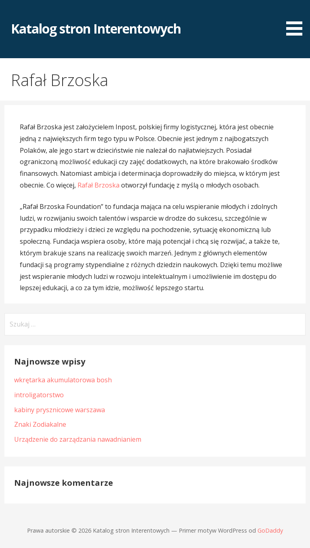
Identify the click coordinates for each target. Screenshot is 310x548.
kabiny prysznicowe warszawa (59, 409)
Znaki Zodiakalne (40, 424)
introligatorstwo (39, 394)
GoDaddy (270, 530)
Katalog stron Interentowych (96, 28)
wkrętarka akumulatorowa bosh (63, 379)
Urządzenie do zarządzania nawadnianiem (77, 439)
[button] (297, 19)
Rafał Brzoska (98, 185)
